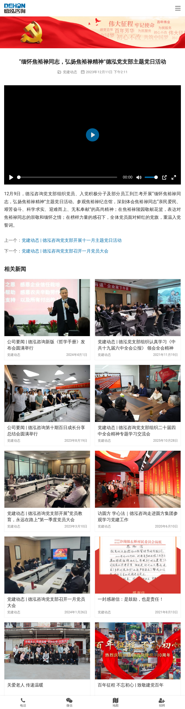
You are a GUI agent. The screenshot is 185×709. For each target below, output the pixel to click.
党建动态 (70, 72)
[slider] (67, 177)
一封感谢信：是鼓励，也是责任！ (131, 599)
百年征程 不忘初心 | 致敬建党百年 (131, 685)
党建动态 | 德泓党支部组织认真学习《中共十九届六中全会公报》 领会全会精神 (137, 344)
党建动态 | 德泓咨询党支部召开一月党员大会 (65, 251)
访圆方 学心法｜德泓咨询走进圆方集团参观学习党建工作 (138, 516)
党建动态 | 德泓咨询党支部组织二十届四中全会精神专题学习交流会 (137, 430)
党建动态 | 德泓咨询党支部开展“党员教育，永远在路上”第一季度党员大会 (44, 516)
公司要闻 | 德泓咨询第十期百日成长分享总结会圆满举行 (46, 430)
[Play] (11, 177)
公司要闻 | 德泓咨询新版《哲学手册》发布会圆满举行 (46, 344)
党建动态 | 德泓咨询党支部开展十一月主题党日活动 (72, 240)
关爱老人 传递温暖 (25, 685)
